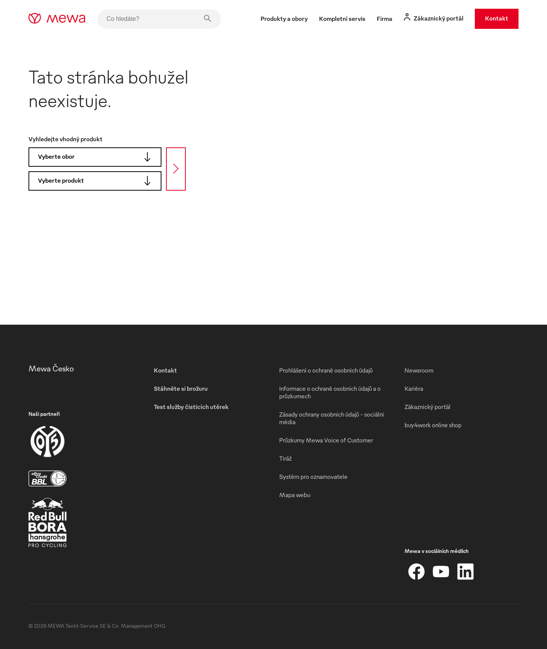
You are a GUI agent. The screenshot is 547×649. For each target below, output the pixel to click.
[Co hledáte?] (159, 18)
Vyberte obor (97, 156)
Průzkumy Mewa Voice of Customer (326, 440)
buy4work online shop (433, 425)
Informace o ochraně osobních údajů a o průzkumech (330, 392)
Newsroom (419, 370)
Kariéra (414, 388)
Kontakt (496, 18)
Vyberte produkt (97, 180)
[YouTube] (441, 571)
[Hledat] (176, 169)
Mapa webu (294, 495)
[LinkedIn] (465, 571)
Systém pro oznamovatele (313, 476)
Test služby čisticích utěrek (191, 407)
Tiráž (285, 458)
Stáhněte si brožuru (181, 388)
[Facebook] (417, 571)
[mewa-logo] (56, 19)
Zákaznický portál (428, 407)
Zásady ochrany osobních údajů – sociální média (331, 418)
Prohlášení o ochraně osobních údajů (326, 370)
